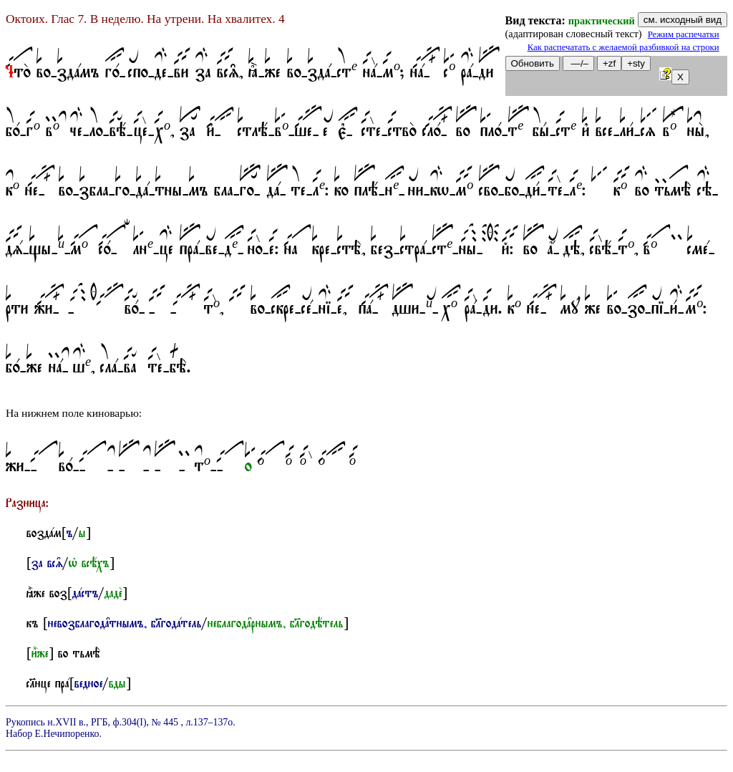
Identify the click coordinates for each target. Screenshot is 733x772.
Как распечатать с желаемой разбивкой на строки (623, 47)
